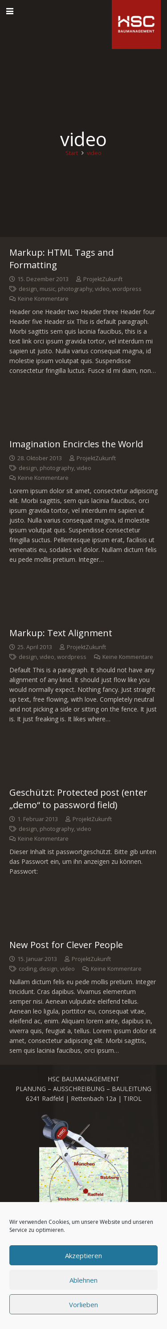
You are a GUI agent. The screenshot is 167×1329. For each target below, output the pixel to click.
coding (28, 969)
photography (75, 289)
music (47, 289)
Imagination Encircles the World (76, 444)
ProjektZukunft (102, 279)
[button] (9, 11)
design (28, 289)
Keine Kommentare (43, 299)
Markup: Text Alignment (60, 633)
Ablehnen (83, 1280)
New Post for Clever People (66, 945)
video (102, 289)
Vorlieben (83, 1304)
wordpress (127, 289)
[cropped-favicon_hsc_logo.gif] (136, 24)
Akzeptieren (83, 1255)
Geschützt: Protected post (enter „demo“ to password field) (78, 798)
